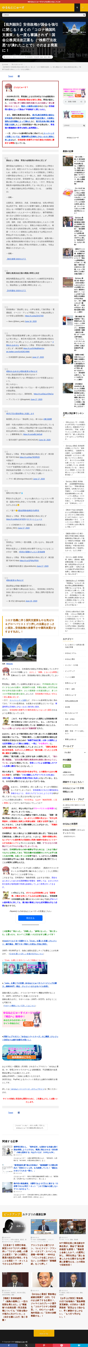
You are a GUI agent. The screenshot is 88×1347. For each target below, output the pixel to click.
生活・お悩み (70, 719)
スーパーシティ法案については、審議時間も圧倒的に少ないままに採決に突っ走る (29, 136)
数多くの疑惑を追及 (29, 106)
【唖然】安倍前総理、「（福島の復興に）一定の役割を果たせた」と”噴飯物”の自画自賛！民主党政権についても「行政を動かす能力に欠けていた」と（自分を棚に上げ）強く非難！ (15, 1309)
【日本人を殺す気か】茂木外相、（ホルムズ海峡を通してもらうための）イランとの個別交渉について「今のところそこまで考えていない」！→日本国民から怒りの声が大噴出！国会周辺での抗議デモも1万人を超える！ (75, 621)
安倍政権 (30, 57)
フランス (45, 1241)
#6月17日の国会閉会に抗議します (20, 414)
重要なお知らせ (70, 739)
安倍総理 (36, 57)
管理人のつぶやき (71, 725)
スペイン (33, 1241)
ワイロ (67, 1239)
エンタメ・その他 (71, 665)
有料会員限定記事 (71, 701)
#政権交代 (30, 511)
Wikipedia (9, 664)
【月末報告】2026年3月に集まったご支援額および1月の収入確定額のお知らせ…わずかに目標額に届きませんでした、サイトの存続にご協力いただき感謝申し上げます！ (79, 395)
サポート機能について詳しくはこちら (19, 1006)
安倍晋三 (13, 1292)
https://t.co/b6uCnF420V (16, 519)
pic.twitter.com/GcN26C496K (18, 352)
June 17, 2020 (38, 357)
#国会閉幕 (22, 511)
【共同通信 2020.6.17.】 (16, 291)
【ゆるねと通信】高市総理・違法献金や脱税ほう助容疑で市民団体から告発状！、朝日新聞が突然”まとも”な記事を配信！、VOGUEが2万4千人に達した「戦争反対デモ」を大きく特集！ (80, 231)
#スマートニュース (34, 519)
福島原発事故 (6, 1294)
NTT (62, 1239)
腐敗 (49, 57)
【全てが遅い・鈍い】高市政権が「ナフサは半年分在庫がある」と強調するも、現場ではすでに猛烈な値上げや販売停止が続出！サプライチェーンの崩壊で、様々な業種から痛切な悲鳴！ (79, 170)
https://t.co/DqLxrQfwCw (44, 394)
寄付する (30, 918)
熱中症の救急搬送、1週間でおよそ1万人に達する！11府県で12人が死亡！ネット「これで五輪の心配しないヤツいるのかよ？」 (36, 1186)
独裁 (41, 57)
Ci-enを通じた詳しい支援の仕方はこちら (26, 954)
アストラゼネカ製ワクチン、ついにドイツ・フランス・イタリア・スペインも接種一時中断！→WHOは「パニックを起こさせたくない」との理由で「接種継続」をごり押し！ (43, 1254)
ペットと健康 (70, 677)
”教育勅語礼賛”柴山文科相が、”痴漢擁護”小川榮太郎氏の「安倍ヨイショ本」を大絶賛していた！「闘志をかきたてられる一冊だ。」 (36, 1168)
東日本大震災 (21, 1292)
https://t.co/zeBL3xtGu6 (32, 434)
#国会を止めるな (13, 371)
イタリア (51, 1239)
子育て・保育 (70, 689)
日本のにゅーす (70, 695)
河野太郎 (17, 1241)
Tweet (10, 76)
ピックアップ (19, 57)
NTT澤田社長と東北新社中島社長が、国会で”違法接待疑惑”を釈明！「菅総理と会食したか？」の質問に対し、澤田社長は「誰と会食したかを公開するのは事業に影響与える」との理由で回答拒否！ (72, 1254)
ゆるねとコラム (70, 653)
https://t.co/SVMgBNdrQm (33, 348)
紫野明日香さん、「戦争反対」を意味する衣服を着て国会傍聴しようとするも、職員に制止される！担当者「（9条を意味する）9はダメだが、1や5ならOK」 (36, 1149)
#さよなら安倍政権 (37, 552)
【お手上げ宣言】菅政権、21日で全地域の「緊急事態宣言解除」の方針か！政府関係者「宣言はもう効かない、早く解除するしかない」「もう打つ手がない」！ (72, 1307)
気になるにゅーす (71, 713)
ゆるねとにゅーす (73, 137)
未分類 (67, 707)
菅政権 (76, 1239)
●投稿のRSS (67, 772)
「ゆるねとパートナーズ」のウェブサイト (27, 1089)
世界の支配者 (15, 1239)
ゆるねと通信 (70, 659)
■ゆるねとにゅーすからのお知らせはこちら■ (44, 2)
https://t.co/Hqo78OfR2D (30, 457)
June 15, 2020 (31, 601)
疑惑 (45, 57)
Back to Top (44, 1334)
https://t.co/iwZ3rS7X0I (34, 316)
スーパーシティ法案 (18, 700)
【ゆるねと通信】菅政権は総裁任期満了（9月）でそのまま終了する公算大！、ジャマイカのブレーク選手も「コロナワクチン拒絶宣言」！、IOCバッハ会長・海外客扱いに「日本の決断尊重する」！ (43, 1305)
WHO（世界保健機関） (40, 1239)
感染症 (22, 1239)
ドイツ (39, 1241)
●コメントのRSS (68, 775)
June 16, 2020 (31, 321)
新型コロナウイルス (72, 1292)
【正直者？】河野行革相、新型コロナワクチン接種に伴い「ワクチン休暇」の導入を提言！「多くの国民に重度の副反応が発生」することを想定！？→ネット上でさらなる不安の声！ (15, 1254)
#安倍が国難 (24, 552)
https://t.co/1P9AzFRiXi (29, 561)
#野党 (36, 511)
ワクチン (7, 1239)
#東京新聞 (47, 419)
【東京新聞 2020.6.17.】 (16, 259)
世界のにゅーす (70, 683)
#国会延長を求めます (29, 371)
